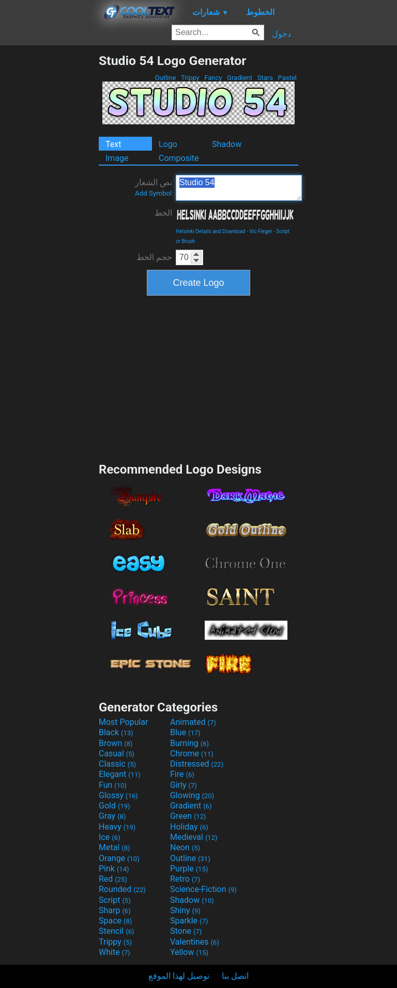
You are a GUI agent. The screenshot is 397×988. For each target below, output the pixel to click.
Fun (113, 785)
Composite (179, 158)
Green (188, 816)
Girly (183, 785)
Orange (119, 858)
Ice (109, 837)
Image (117, 158)
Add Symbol (153, 193)
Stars (264, 78)
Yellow (189, 952)
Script (115, 900)
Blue (185, 732)
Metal (114, 847)
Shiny (185, 910)
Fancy (213, 78)
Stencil (116, 931)
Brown (115, 743)
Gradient (239, 78)
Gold (114, 806)
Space (115, 921)
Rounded (122, 889)
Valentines (194, 942)
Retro (185, 879)
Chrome (191, 753)
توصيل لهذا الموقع (178, 976)
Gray (112, 816)
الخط (163, 213)
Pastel (287, 78)
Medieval (194, 837)
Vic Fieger (260, 231)
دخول (281, 34)
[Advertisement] (49, 208)
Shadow (226, 144)
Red (113, 879)
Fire (182, 774)
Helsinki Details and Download (211, 231)
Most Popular (123, 722)
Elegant (120, 774)
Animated (193, 722)
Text (113, 144)
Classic (117, 764)
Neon (185, 847)
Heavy (117, 827)
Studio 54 (239, 188)
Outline (165, 78)
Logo (168, 144)
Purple (189, 868)
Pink (114, 868)
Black (116, 732)
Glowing (192, 795)
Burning (189, 743)
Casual (116, 753)
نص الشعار (153, 187)
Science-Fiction (203, 889)
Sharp (115, 910)
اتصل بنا (235, 976)
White (114, 952)
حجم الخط (154, 257)
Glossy (118, 795)
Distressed (196, 764)
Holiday (189, 827)
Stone (186, 931)
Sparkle (189, 921)
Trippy (190, 78)
